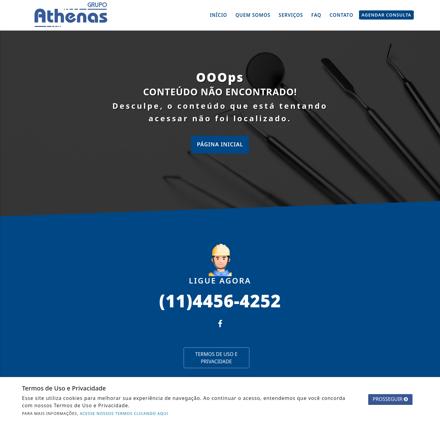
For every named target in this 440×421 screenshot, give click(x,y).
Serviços (291, 15)
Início (218, 15)
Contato (341, 15)
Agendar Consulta (386, 15)
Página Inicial (220, 144)
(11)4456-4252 (220, 300)
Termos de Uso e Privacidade (216, 358)
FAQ (316, 15)
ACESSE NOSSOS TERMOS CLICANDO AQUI (124, 413)
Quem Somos (252, 15)
